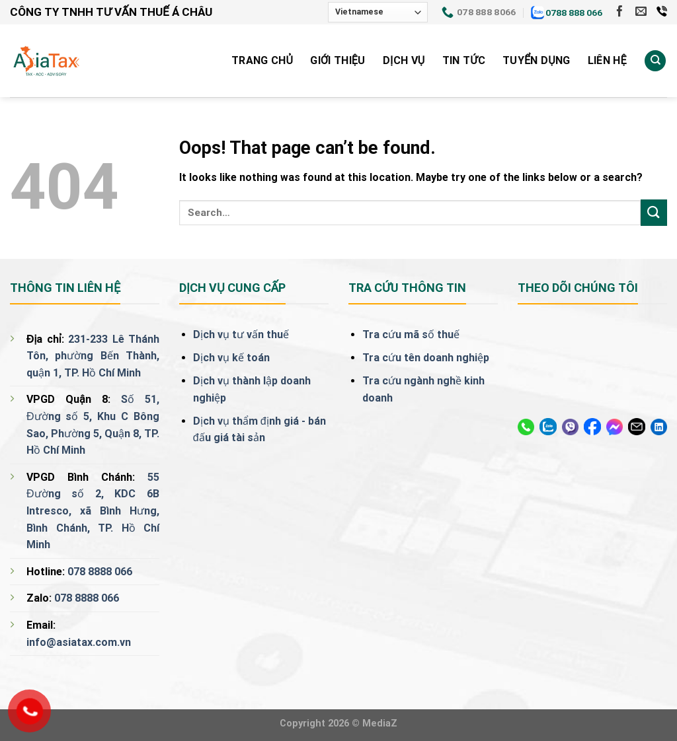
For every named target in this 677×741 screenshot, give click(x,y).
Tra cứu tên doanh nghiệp (425, 357)
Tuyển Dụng (536, 60)
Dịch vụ (404, 60)
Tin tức (463, 60)
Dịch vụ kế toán (231, 357)
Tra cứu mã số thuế (410, 334)
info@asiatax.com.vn (78, 642)
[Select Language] (378, 12)
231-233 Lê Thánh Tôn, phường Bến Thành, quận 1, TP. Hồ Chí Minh (92, 356)
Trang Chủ (262, 60)
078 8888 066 (99, 571)
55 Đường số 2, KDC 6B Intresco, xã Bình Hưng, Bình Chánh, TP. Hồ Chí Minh (92, 511)
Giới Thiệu (337, 60)
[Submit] (654, 212)
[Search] (655, 61)
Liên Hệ (607, 60)
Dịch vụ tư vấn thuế (241, 334)
